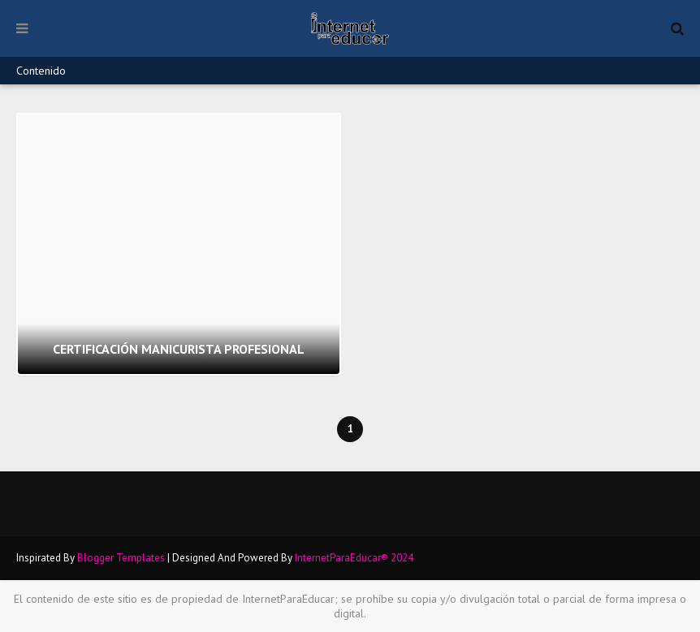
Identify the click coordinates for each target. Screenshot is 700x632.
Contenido (41, 70)
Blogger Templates (121, 558)
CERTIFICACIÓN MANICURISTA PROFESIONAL (179, 349)
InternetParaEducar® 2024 (354, 558)
